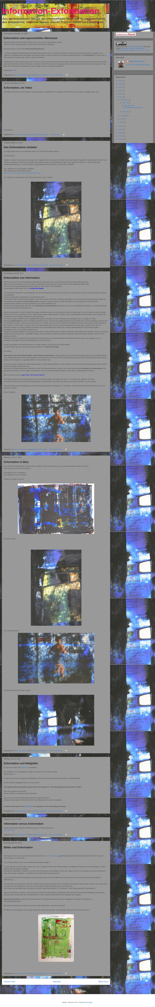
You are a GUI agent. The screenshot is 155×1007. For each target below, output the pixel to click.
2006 (121, 139)
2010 (121, 126)
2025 (121, 81)
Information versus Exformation (24, 823)
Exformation (120, 46)
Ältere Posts (103, 982)
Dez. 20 (125, 103)
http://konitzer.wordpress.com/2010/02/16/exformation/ (23, 173)
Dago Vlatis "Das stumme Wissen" (33, 375)
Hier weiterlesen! (9, 830)
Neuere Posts (9, 982)
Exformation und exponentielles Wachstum (30, 38)
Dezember (124, 100)
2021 (121, 87)
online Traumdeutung (51, 856)
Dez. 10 (125, 112)
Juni (122, 119)
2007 (121, 136)
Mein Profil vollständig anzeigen (138, 65)
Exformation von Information (22, 277)
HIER (14, 70)
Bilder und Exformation (18, 847)
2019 (121, 91)
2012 (121, 97)
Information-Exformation (50, 11)
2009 (121, 129)
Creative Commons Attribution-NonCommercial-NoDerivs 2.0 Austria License (133, 49)
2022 (121, 84)
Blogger (90, 1002)
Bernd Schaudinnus (134, 46)
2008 (121, 133)
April (122, 122)
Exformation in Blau (16, 461)
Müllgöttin (24, 767)
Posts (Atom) (60, 988)
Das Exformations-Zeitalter (20, 147)
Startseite (57, 982)
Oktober (123, 116)
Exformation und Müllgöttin (21, 763)
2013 (121, 94)
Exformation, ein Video (18, 87)
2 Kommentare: (55, 134)
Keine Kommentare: (57, 75)
